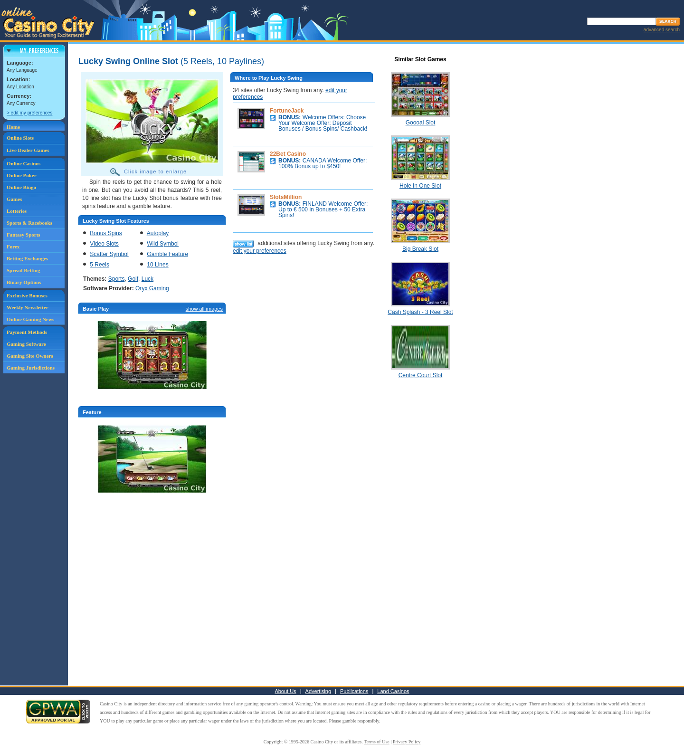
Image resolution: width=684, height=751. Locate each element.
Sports (116, 279)
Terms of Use (377, 741)
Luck (147, 279)
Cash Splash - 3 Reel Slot (420, 312)
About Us (285, 691)
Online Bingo (21, 187)
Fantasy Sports (23, 235)
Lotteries (17, 211)
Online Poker (22, 175)
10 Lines (157, 264)
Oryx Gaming (152, 288)
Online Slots (20, 138)
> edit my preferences (29, 112)
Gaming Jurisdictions (31, 368)
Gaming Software (26, 344)
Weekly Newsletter (27, 307)
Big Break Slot (420, 249)
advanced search (662, 29)
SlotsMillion (286, 197)
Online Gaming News (30, 319)
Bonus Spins (106, 233)
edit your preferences (259, 250)
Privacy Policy (407, 741)
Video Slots (104, 243)
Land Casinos (393, 691)
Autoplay (158, 233)
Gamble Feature (167, 254)
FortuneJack (287, 110)
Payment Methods (27, 332)
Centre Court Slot (421, 375)
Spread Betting (23, 270)
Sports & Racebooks (29, 223)
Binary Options (24, 282)
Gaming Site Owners (30, 356)
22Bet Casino (288, 154)
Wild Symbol (163, 243)
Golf (133, 279)
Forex (13, 246)
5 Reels (99, 264)
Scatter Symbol (109, 254)
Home (13, 127)
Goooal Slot (421, 122)
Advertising (318, 691)
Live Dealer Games (28, 150)
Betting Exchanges (27, 258)
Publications (354, 691)
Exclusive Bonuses (27, 295)
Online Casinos (23, 163)
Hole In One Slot (420, 185)
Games (14, 199)
